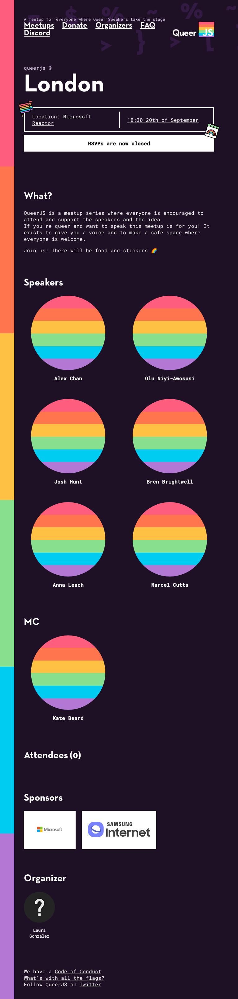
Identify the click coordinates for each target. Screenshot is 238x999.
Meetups (39, 25)
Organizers (113, 25)
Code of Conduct (78, 971)
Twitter (90, 984)
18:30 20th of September (163, 120)
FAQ (147, 25)
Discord (37, 33)
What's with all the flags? (64, 978)
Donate (74, 25)
